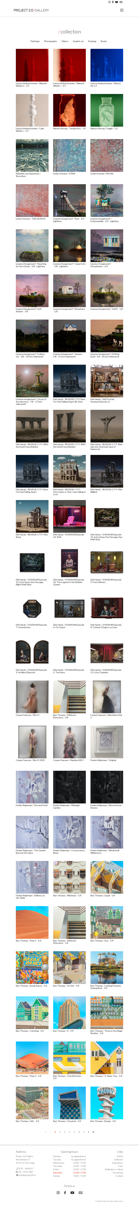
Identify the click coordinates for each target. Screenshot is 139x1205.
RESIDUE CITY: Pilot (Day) (32, 535)
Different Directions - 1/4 (64, 941)
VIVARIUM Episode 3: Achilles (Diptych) (31, 671)
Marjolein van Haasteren (28, 173)
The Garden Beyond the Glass (31, 851)
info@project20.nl (27, 1175)
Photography (50, 41)
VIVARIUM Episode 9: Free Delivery (105, 580)
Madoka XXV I (77, 760)
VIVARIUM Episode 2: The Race (68, 671)
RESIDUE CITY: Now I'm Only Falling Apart (32, 490)
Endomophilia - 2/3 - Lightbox (104, 221)
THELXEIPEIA (38, 218)
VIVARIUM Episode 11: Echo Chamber (105, 671)
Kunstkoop (118, 1172)
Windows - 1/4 (74, 895)
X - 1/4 (70, 1031)
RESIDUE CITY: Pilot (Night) (106, 490)
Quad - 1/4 (109, 895)
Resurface (21, 176)
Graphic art (78, 41)
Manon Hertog (60, 128)
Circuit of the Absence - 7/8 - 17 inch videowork (31, 401)
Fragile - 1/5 (112, 128)
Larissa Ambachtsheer (27, 83)
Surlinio (120, 1201)
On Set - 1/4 (73, 985)
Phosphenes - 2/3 (99, 266)
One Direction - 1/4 (67, 1077)
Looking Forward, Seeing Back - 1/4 (105, 986)
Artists (120, 1156)
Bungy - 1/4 (110, 1121)
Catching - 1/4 (37, 1031)
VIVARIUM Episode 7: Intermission (31, 625)
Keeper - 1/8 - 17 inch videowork (68, 355)
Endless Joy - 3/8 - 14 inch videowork (30, 355)
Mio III (36, 715)
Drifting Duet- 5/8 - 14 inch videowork (104, 355)
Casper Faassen (24, 715)
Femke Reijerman (98, 760)
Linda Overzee (60, 173)
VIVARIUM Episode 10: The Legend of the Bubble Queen (68, 582)
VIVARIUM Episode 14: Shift (68, 535)
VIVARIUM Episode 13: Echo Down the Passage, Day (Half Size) (106, 537)
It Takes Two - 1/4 (113, 1076)
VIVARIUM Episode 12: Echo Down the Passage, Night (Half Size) (31, 582)
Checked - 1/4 (74, 1121)
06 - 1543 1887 (26, 1171)
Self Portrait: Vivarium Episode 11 (102, 400)
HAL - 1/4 (34, 1121)
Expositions (117, 1162)
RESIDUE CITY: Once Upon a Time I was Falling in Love (69, 492)
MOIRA (110, 173)
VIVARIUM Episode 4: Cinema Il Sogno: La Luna (105, 625)
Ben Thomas (59, 715)
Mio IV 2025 (39, 760)
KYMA (72, 173)
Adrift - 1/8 (117, 309)
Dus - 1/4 (108, 940)
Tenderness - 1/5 (77, 128)
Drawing (92, 41)
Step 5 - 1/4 (35, 940)
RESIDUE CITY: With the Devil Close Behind (32, 445)
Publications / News (114, 1169)
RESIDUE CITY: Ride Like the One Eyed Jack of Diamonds (106, 446)
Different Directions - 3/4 (64, 716)
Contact (119, 1176)
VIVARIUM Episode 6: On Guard (68, 625)
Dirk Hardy (58, 399)
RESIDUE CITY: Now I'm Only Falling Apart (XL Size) (69, 400)
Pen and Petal (41, 805)
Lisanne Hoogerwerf (63, 218)
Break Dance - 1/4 (38, 985)
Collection (118, 1159)
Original (112, 760)
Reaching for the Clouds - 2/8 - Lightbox (31, 264)
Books (104, 41)
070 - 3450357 (26, 1168)
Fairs (120, 1166)
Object (64, 41)
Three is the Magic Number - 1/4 (106, 1032)
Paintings (35, 41)
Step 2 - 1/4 (35, 1076)
